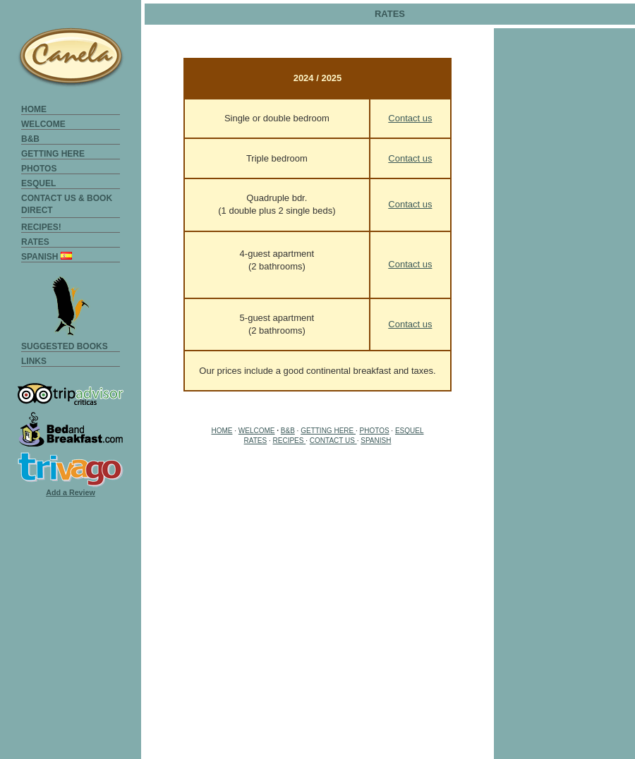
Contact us (410, 118)
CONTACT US (333, 440)
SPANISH (46, 257)
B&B (30, 139)
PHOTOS (38, 169)
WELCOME (43, 124)
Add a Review (70, 492)
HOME (34, 109)
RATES (35, 242)
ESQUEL (38, 183)
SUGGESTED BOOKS (64, 346)
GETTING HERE (53, 154)
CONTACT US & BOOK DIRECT (66, 198)
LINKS (34, 361)
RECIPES (289, 440)
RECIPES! (41, 227)
